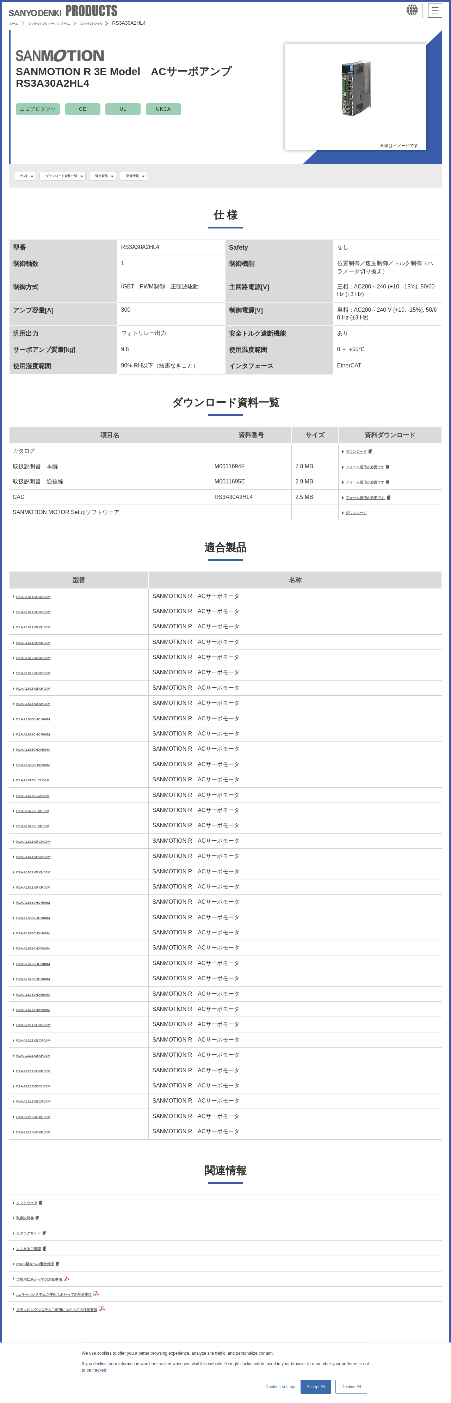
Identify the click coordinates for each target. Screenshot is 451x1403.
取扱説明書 (30, 1224)
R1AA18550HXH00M (43, 754)
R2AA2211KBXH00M (43, 1060)
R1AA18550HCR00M (43, 739)
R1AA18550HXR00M (43, 769)
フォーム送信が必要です (349, 470)
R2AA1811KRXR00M (43, 892)
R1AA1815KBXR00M (43, 708)
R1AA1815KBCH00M (44, 662)
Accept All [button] (316, 1386)
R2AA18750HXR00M (43, 1014)
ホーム (16, 23)
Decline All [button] (351, 1386)
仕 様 (27, 176)
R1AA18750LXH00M (42, 815)
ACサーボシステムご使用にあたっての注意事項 (76, 1302)
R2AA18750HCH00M (43, 968)
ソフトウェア (33, 1207)
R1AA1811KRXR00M (43, 647)
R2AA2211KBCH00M (44, 1029)
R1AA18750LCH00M (43, 784)
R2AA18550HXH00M (43, 937)
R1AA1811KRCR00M (44, 616)
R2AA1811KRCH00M (44, 846)
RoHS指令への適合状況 (46, 1272)
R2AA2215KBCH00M (44, 1090)
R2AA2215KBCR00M (44, 1106)
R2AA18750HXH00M (43, 999)
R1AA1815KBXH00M (43, 693)
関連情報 (172, 176)
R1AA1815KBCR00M (44, 677)
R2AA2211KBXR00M (43, 1075)
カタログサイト (36, 1240)
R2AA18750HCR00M (43, 983)
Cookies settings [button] (280, 1386)
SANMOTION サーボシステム (67, 23)
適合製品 (132, 176)
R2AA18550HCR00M (43, 922)
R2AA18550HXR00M (43, 953)
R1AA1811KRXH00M (43, 631)
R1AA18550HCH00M (43, 723)
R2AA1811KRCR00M (44, 861)
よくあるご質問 (36, 1256)
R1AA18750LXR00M (42, 830)
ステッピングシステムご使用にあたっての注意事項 (81, 1317)
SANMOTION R (127, 23)
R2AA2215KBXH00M (43, 1121)
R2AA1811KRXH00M (43, 876)
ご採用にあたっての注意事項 (52, 1287)
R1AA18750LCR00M (43, 800)
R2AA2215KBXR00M (43, 1136)
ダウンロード (335, 454)
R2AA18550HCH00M (43, 907)
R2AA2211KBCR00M (44, 1045)
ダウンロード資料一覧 (77, 176)
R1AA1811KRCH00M (44, 601)
